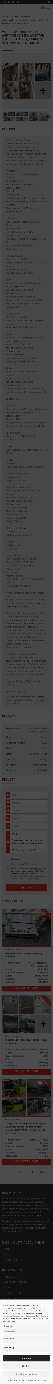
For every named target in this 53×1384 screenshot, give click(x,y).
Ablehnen (26, 1366)
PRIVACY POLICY (29, 1380)
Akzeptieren (26, 1358)
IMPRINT (42, 1380)
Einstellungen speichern (26, 1374)
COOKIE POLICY (14, 1380)
